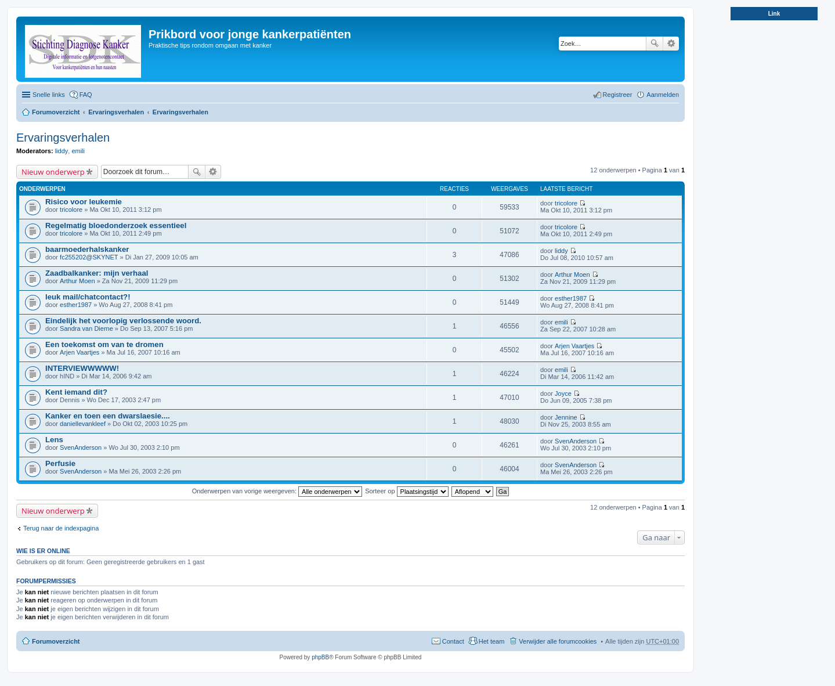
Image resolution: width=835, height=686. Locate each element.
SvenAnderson (81, 447)
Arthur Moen (77, 280)
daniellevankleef (83, 423)
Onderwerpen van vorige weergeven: (277, 491)
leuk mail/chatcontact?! (88, 297)
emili (78, 150)
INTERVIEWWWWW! (82, 368)
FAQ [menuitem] (85, 94)
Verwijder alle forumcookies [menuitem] (558, 641)
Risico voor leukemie (83, 201)
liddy (61, 150)
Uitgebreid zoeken (671, 43)
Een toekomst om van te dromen (104, 344)
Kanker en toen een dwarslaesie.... (107, 415)
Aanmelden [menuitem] (662, 94)
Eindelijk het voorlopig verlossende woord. (123, 320)
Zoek (654, 43)
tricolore (71, 209)
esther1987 (76, 304)
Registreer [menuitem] (617, 94)
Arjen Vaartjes (79, 352)
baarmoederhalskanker (87, 249)
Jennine (566, 417)
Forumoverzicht (56, 112)
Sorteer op (406, 491)
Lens (54, 439)
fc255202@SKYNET (89, 257)
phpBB (320, 657)
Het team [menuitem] (492, 641)
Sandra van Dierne (86, 328)
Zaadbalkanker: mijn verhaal (96, 273)
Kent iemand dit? (76, 392)
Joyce (563, 393)
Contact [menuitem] (453, 641)
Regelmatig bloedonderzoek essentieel (115, 225)
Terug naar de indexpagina (61, 528)
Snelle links (48, 94)
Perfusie (60, 463)
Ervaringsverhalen (116, 112)
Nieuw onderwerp (53, 172)
